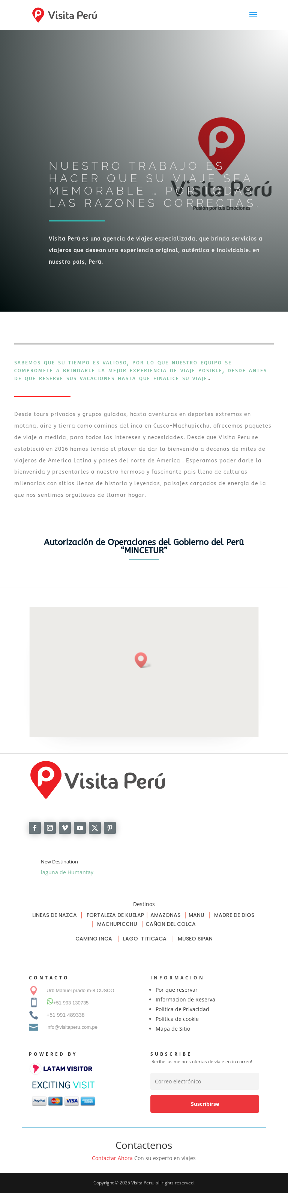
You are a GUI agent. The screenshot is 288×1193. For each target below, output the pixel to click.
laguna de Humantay (67, 872)
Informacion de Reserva (185, 999)
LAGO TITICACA (145, 938)
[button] (143, 660)
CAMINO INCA (94, 938)
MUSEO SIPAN (195, 938)
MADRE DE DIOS (234, 915)
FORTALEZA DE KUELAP (115, 915)
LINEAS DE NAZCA (55, 915)
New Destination (59, 861)
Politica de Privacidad (182, 1009)
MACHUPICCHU (117, 924)
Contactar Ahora (112, 1158)
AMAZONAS (165, 915)
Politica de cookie (177, 1018)
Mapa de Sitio (173, 1028)
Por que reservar (177, 989)
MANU (196, 915)
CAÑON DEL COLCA (171, 924)
